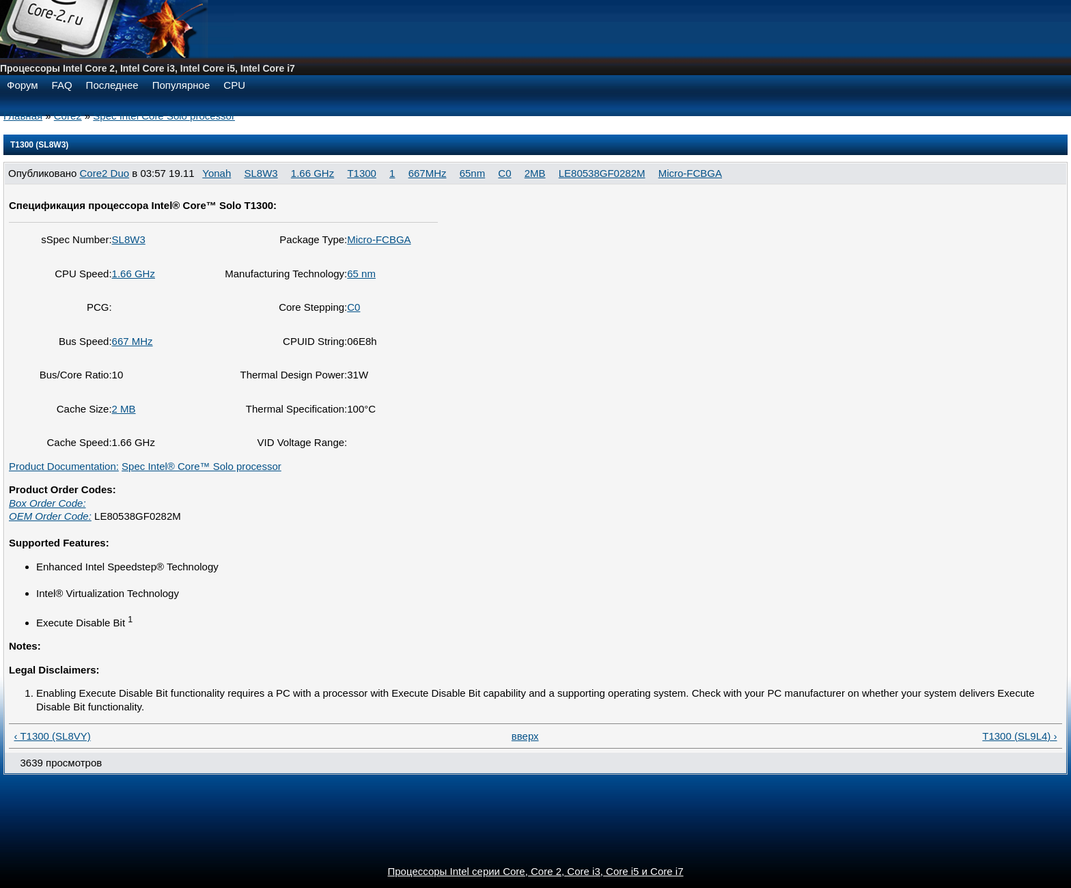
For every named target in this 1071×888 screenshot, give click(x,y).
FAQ (62, 85)
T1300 (361, 173)
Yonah (216, 173)
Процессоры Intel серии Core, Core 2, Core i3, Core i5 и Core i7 (536, 871)
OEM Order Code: (50, 516)
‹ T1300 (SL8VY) (52, 736)
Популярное (181, 85)
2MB (535, 173)
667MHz (427, 173)
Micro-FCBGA (690, 173)
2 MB (124, 409)
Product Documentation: (64, 466)
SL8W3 (260, 173)
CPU (234, 85)
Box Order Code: (47, 503)
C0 (504, 173)
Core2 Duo (105, 173)
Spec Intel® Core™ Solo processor (201, 466)
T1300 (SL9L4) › (1019, 736)
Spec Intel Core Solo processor (164, 116)
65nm (473, 173)
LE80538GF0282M (602, 173)
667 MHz (132, 341)
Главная (22, 116)
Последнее (112, 85)
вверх (525, 736)
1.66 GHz (312, 173)
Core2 (68, 116)
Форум (22, 85)
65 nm (361, 273)
